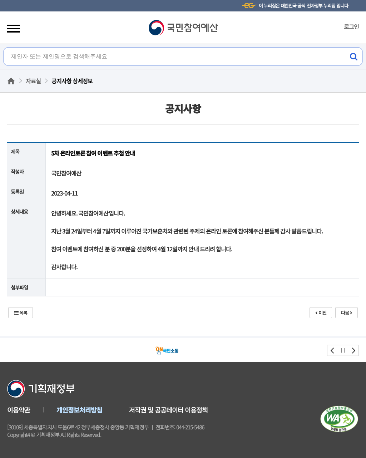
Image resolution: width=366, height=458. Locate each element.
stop (343, 350)
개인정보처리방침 (79, 409)
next (353, 350)
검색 (353, 56)
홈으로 (11, 81)
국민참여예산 (183, 27)
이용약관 (18, 409)
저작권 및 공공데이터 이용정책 (168, 409)
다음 (346, 312)
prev (332, 350)
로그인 (351, 26)
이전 (320, 312)
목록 (20, 312)
